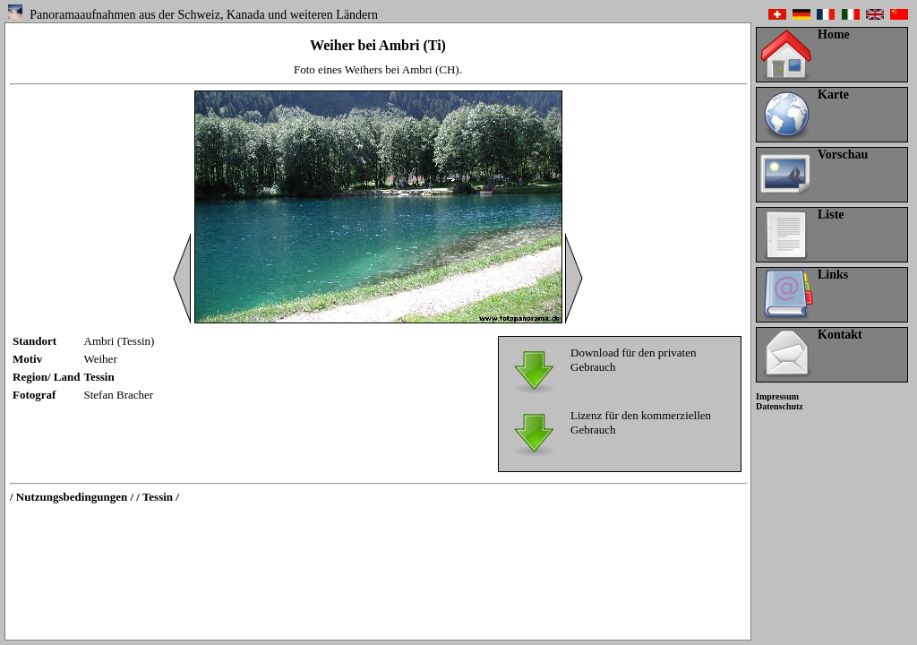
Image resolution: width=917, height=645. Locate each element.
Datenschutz (779, 406)
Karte (833, 94)
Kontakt (840, 334)
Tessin (99, 376)
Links (833, 274)
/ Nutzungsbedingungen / (71, 496)
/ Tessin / (157, 496)
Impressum (777, 396)
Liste (831, 214)
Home (834, 34)
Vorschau (843, 154)
